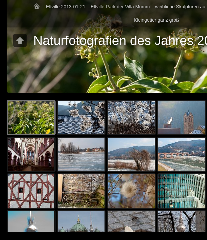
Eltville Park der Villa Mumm (120, 6)
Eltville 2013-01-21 (65, 6)
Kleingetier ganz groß (156, 20)
